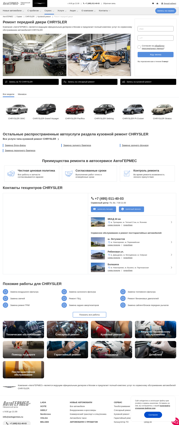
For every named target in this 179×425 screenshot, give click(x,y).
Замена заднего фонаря (135, 145)
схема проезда (114, 225)
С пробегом (33, 10)
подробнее (127, 225)
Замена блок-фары (15, 145)
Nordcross (45, 414)
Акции (73, 10)
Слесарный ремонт (122, 410)
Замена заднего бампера (77, 145)
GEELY (43, 410)
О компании (88, 10)
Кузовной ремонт (121, 414)
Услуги (60, 10)
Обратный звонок (133, 209)
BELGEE (44, 422)
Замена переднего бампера (20, 150)
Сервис (48, 10)
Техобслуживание (122, 406)
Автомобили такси (78, 418)
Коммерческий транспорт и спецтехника (88, 414)
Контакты (104, 10)
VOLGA (44, 418)
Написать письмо (105, 209)
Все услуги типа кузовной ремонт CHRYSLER (29, 139)
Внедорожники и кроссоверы (83, 410)
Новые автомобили (12, 10)
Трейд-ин (147, 422)
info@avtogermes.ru (13, 417)
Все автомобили (77, 406)
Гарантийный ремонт (123, 418)
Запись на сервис (165, 10)
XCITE (43, 406)
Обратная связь (109, 3)
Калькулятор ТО (121, 422)
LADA (43, 402)
